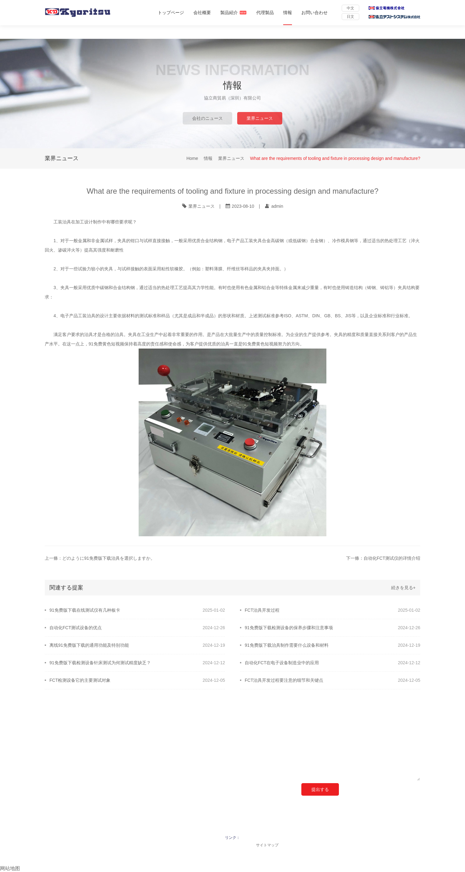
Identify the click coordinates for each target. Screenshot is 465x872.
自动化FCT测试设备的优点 (75, 627)
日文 (350, 16)
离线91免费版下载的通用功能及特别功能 (89, 645)
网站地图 (10, 868)
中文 (350, 8)
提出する (320, 789)
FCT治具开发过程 (262, 610)
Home (192, 158)
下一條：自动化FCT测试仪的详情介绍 (383, 558)
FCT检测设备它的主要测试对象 (79, 680)
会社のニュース (207, 118)
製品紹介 (233, 12)
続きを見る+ (403, 587)
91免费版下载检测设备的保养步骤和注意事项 (289, 627)
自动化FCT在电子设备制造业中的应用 (282, 662)
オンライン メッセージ (327, 731)
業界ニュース (260, 118)
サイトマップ (267, 845)
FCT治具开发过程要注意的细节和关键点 (284, 680)
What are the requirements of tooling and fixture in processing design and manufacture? (335, 158)
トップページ (171, 12)
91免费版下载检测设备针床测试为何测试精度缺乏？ (100, 662)
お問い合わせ (314, 12)
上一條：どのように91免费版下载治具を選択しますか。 (100, 558)
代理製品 (265, 12)
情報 (287, 12)
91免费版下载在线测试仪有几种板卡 (84, 610)
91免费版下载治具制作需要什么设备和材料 (287, 645)
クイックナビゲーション (72, 731)
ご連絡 (129, 731)
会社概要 (202, 12)
